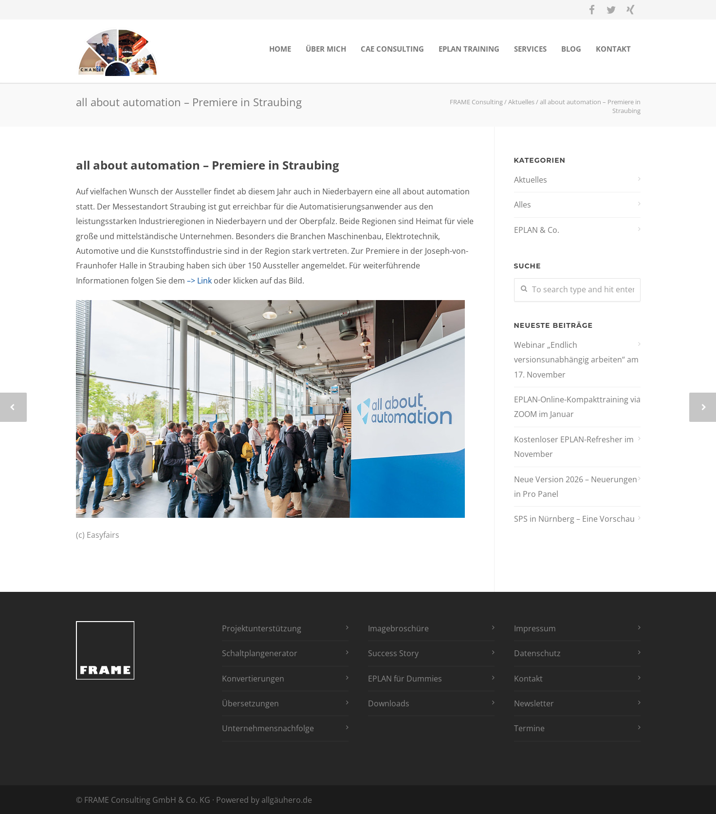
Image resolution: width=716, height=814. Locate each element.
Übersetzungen (250, 703)
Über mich (326, 49)
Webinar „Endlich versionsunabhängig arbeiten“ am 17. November (576, 360)
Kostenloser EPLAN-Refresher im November (574, 446)
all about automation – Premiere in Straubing (207, 165)
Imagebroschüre (398, 628)
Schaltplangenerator (259, 653)
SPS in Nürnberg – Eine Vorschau (574, 518)
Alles (522, 204)
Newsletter (534, 703)
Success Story (393, 653)
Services (530, 49)
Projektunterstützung (261, 628)
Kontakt (613, 49)
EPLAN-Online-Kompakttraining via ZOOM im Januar (577, 406)
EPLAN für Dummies (405, 678)
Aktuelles (530, 179)
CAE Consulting (392, 49)
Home (280, 49)
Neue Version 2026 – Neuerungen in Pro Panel (575, 486)
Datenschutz (537, 653)
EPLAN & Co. (536, 230)
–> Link (199, 280)
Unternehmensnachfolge (268, 728)
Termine (529, 728)
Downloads (388, 703)
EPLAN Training (469, 49)
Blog (571, 49)
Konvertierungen (253, 678)
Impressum (535, 628)
